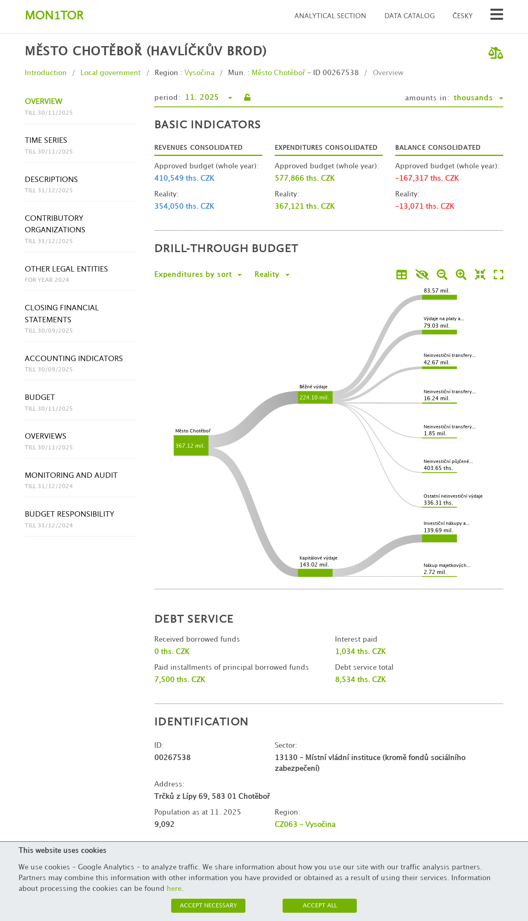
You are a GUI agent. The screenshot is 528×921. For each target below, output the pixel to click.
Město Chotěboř (278, 73)
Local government (110, 73)
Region (166, 73)
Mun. (236, 73)
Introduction (46, 73)
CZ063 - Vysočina (305, 825)
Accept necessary (208, 905)
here (174, 889)
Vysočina (199, 73)
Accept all (320, 905)
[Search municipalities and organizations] (496, 17)
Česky (463, 16)
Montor (54, 16)
